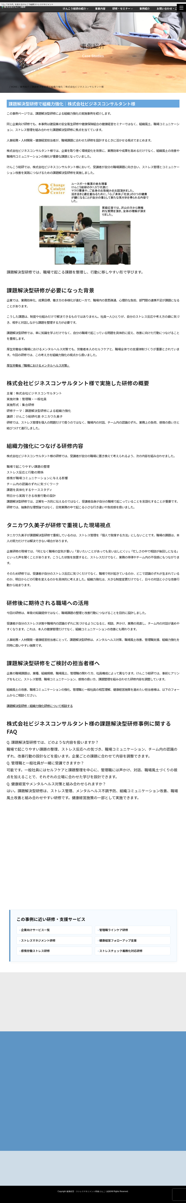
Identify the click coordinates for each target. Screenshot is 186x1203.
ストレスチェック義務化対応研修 (120, 951)
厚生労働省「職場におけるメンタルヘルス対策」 (38, 366)
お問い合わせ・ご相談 (170, 8)
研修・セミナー (121, 8)
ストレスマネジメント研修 (38, 940)
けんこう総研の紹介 (74, 8)
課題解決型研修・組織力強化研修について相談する (40, 706)
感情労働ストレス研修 (35, 951)
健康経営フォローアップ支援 (117, 940)
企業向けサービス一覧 (35, 930)
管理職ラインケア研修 (113, 930)
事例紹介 (144, 8)
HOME (14, 86)
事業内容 (100, 8)
